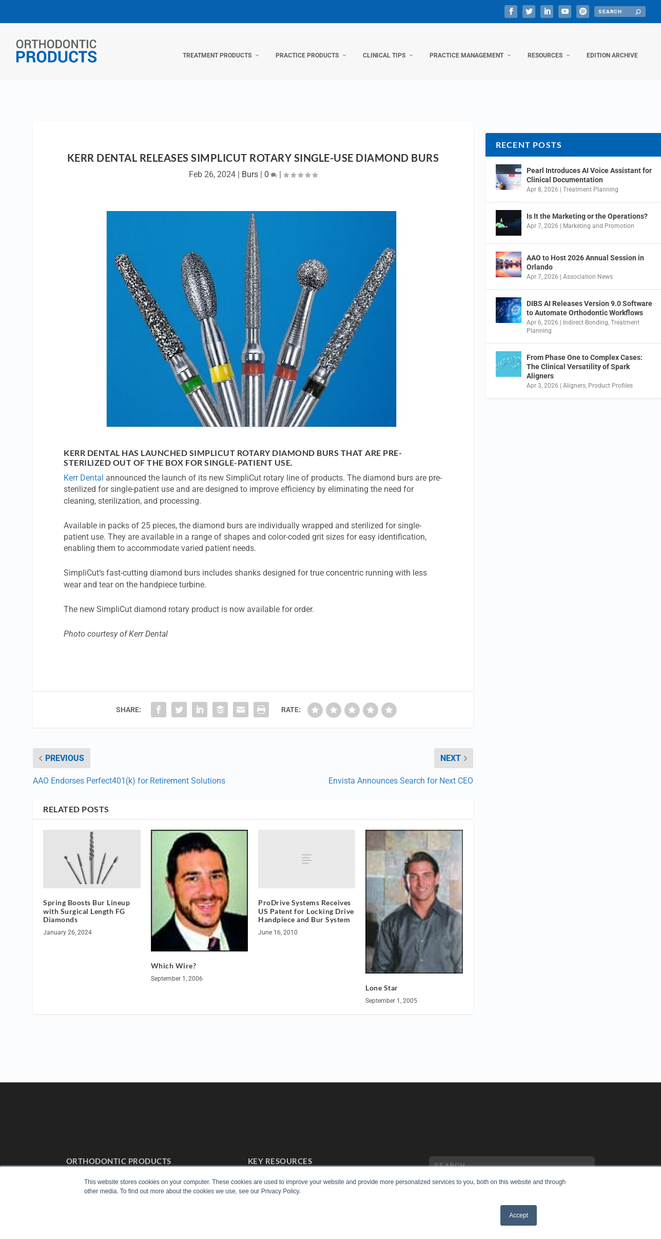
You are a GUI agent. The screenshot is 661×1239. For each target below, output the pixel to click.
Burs (250, 164)
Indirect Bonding (585, 312)
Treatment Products (217, 45)
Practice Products (307, 45)
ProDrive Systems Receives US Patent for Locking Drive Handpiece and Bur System (306, 901)
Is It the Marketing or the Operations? (587, 206)
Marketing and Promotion (598, 215)
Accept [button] (518, 1215)
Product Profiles (610, 375)
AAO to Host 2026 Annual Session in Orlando (585, 252)
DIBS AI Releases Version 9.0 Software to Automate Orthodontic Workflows (589, 298)
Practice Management (466, 45)
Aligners (574, 375)
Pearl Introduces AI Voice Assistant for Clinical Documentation (589, 165)
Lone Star (381, 977)
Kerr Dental (84, 467)
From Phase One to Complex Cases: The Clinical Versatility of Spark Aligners (585, 355)
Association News (588, 266)
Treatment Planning (590, 179)
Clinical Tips (384, 45)
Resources (545, 45)
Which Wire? (174, 955)
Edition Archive (612, 45)
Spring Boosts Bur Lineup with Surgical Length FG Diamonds (86, 901)
